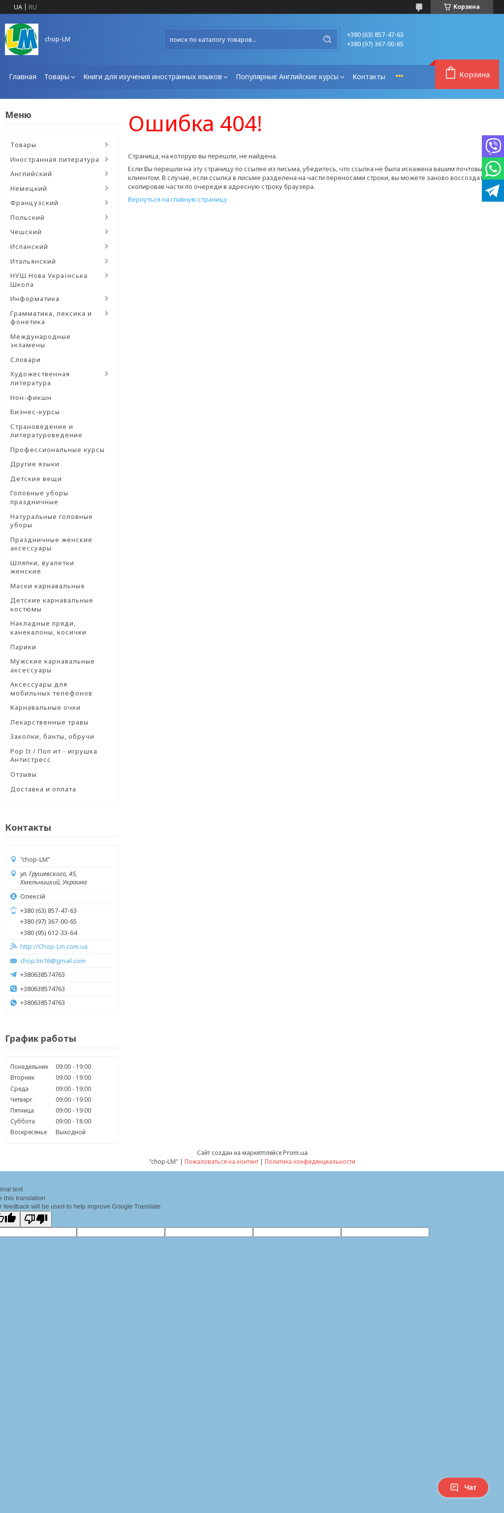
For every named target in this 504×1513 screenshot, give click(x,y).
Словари (25, 359)
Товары (56, 76)
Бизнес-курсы (35, 411)
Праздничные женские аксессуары (51, 544)
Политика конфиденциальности (310, 1161)
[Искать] (327, 39)
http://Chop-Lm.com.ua (54, 946)
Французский (34, 202)
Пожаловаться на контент (221, 1161)
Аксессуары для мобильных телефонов (51, 688)
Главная (22, 76)
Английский (31, 173)
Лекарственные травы (49, 722)
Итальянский (33, 261)
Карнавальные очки (45, 707)
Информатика (35, 298)
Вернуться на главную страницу (177, 199)
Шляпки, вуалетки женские (42, 567)
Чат (463, 1487)
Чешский (26, 231)
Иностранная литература (54, 159)
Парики (23, 646)
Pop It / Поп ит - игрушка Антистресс (53, 755)
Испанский (29, 246)
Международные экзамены (40, 341)
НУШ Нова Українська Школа (49, 280)
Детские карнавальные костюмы (52, 604)
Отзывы (23, 774)
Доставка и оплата (43, 789)
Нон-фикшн (31, 397)
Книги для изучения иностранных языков (152, 76)
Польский (27, 217)
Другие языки (35, 463)
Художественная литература (40, 378)
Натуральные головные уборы (51, 521)
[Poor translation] (36, 1219)
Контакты (368, 76)
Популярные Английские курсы (287, 76)
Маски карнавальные (47, 585)
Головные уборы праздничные (39, 497)
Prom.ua (295, 1152)
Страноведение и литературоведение (46, 431)
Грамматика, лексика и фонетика (51, 318)
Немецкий (28, 188)
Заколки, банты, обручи (52, 736)
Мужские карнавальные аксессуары (52, 665)
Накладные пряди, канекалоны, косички (48, 627)
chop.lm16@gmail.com (53, 961)
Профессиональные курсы (57, 449)
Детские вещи (36, 478)
